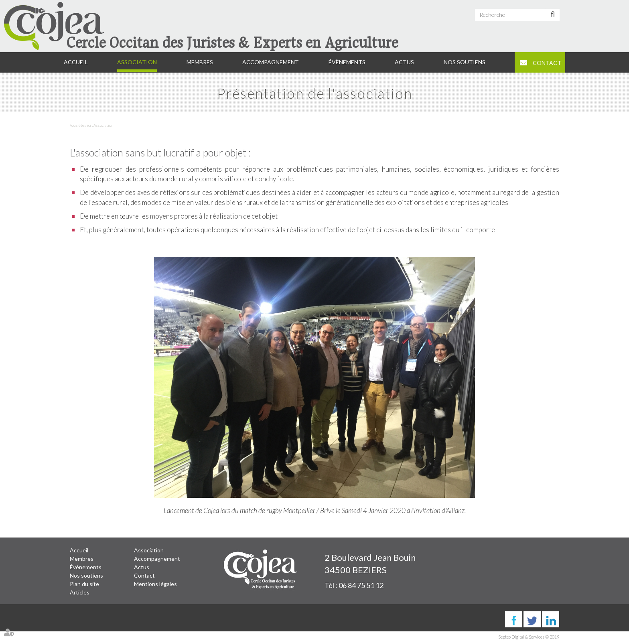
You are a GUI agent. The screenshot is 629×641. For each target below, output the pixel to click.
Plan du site (84, 583)
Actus (404, 62)
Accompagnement (270, 62)
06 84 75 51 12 (361, 585)
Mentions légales (155, 583)
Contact (547, 62)
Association (137, 62)
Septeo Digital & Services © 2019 (528, 636)
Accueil (76, 62)
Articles (79, 592)
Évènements (347, 62)
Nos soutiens (464, 62)
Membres (200, 62)
